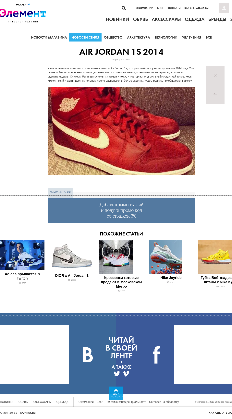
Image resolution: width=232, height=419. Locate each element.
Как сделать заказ (196, 8)
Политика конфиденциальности (125, 402)
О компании (144, 8)
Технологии (166, 37)
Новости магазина (49, 37)
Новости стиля (85, 37)
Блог (160, 8)
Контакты (173, 8)
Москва (23, 4)
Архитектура (138, 37)
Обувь (23, 402)
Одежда (62, 402)
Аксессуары (42, 402)
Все (209, 37)
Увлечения (191, 37)
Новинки (7, 402)
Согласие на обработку (164, 402)
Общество (113, 37)
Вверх (116, 394)
